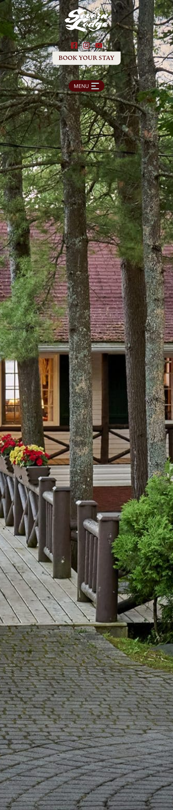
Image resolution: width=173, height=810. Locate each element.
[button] (86, 87)
